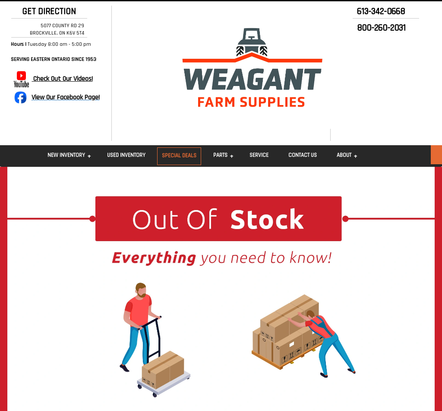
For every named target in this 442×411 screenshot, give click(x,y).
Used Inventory (126, 155)
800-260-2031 (381, 28)
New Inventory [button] (66, 155)
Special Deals (179, 155)
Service (258, 155)
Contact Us (302, 155)
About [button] (344, 155)
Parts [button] (220, 155)
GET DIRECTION (47, 11)
